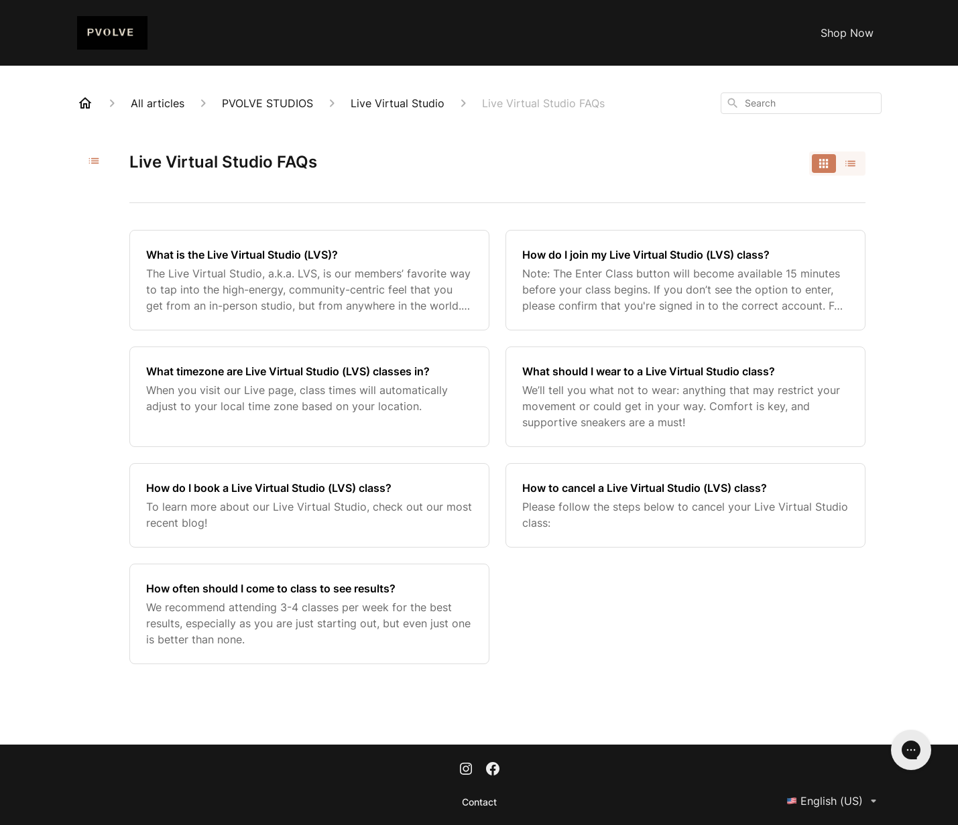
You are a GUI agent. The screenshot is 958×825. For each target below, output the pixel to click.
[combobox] (801, 103)
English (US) (834, 801)
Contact (479, 802)
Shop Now (847, 33)
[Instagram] (466, 770)
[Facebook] (493, 770)
